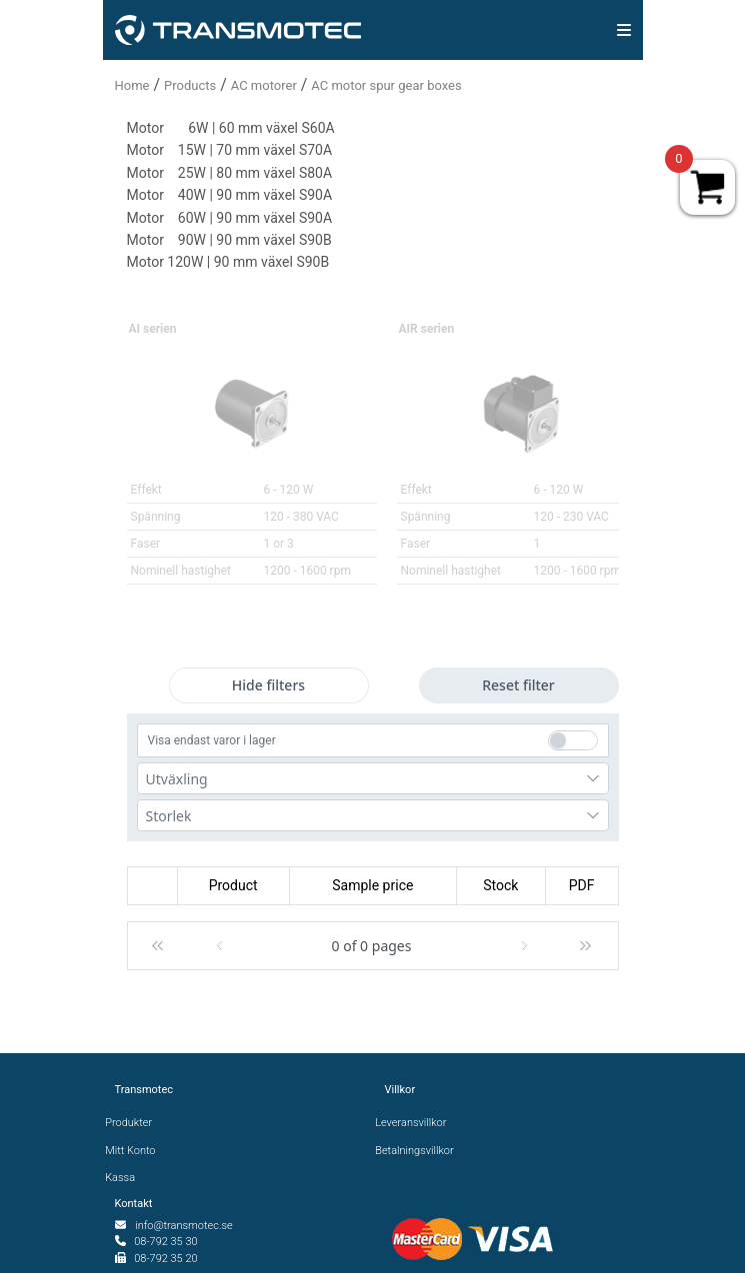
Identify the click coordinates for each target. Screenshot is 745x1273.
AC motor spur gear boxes (386, 85)
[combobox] (373, 778)
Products (190, 85)
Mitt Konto (135, 1150)
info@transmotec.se (184, 1225)
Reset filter (518, 684)
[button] (158, 945)
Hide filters (268, 684)
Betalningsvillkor (419, 1150)
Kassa (125, 1177)
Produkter (134, 1122)
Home (132, 85)
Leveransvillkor (416, 1122)
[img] (624, 30)
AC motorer (264, 85)
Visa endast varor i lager (212, 740)
